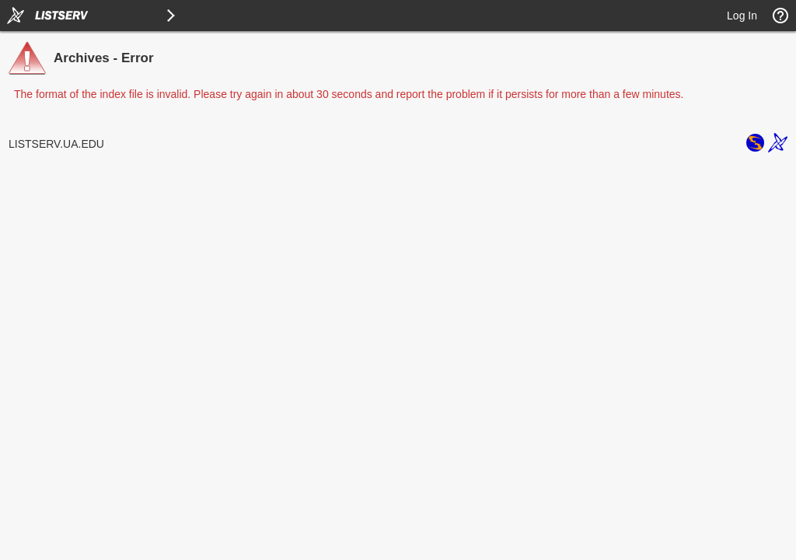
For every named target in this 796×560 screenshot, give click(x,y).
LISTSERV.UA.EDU (56, 144)
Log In (742, 15)
